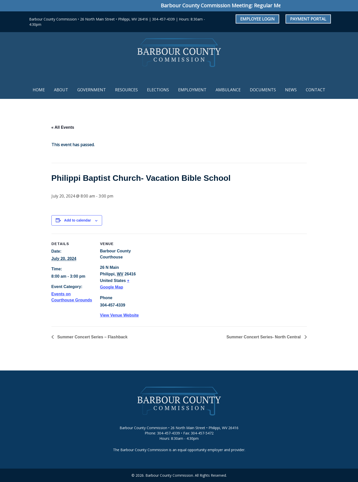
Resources (126, 90)
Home (39, 90)
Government (91, 90)
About (61, 90)
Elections (158, 90)
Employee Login (257, 19)
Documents (263, 90)
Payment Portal (308, 19)
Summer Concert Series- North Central (264, 337)
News (291, 90)
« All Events (62, 127)
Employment (192, 90)
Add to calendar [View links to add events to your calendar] (77, 220)
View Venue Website (119, 315)
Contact (315, 90)
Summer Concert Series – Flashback (92, 337)
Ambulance (228, 90)
